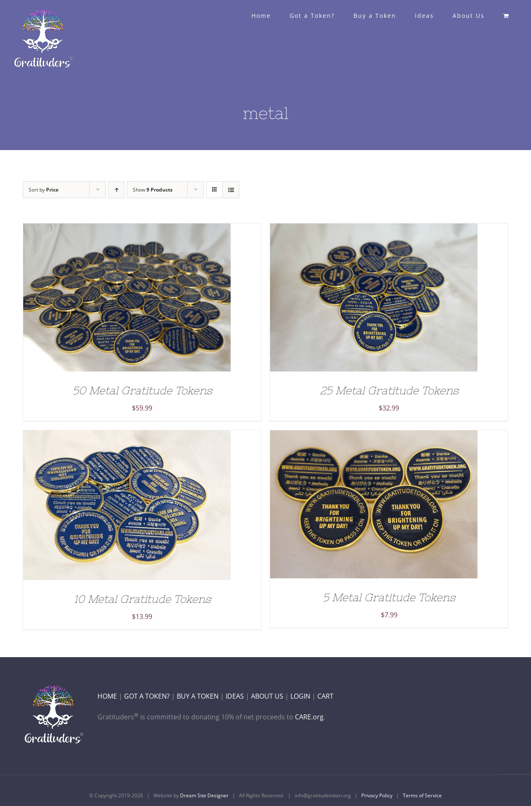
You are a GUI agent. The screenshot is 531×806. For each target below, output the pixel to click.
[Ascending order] (116, 189)
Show (153, 189)
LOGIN (300, 696)
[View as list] (231, 190)
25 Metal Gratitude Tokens (389, 390)
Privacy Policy (376, 795)
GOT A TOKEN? (147, 696)
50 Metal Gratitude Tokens (142, 390)
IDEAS (235, 696)
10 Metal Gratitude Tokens (142, 599)
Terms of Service (422, 795)
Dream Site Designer (204, 795)
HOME (107, 696)
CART (325, 696)
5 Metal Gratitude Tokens (389, 597)
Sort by (43, 189)
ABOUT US (267, 696)
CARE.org (309, 716)
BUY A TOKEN (198, 696)
